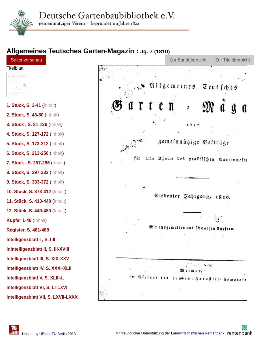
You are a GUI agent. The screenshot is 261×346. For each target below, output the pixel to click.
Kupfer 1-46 (19, 220)
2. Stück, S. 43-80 (25, 115)
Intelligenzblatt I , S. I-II (31, 239)
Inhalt (49, 105)
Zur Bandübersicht (187, 60)
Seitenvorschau (26, 60)
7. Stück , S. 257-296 (28, 162)
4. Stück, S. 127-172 (28, 134)
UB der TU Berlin (52, 334)
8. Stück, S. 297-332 (28, 172)
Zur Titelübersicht (232, 60)
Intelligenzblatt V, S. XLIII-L (35, 278)
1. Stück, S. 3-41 (24, 105)
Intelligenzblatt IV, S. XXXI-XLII (39, 268)
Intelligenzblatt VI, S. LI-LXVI (37, 287)
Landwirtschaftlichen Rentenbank (198, 333)
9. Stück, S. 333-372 (28, 182)
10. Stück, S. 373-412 (29, 191)
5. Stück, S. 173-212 (28, 143)
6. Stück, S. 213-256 (28, 153)
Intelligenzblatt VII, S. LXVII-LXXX (42, 297)
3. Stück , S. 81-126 (27, 124)
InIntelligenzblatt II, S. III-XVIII (38, 249)
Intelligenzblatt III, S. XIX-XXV (38, 258)
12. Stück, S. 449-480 (29, 210)
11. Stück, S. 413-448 (29, 201)
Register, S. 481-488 (28, 230)
